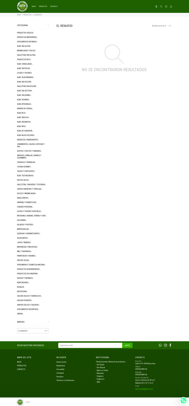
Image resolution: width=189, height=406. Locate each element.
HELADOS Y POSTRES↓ (25, 225)
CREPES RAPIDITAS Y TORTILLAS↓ (29, 189)
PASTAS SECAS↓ (23, 260)
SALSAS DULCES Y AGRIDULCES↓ (29, 296)
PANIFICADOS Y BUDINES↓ (26, 256)
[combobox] (33, 330)
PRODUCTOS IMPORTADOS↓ (27, 37)
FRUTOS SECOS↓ (23, 180)
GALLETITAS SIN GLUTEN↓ (26, 55)
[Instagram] (165, 345)
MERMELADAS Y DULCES (26, 51)
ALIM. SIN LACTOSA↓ (25, 91)
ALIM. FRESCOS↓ (23, 117)
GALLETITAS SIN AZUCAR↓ (27, 86)
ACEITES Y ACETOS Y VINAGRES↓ (29, 151)
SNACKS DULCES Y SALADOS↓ (28, 305)
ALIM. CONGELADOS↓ (25, 64)
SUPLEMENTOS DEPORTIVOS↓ (28, 309)
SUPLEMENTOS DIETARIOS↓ (27, 42)
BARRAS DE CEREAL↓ (25, 108)
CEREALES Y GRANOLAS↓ (26, 162)
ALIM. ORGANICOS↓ (24, 122)
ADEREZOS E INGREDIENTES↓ (28, 140)
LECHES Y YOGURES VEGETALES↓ (29, 211)
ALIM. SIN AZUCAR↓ (24, 82)
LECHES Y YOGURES (24, 73)
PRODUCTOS (27, 15)
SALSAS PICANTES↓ (24, 300)
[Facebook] (170, 345)
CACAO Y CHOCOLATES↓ (26, 171)
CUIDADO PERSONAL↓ (25, 207)
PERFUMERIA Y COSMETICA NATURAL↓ (31, 265)
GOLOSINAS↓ (22, 220)
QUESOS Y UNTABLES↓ (25, 278)
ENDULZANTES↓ (23, 198)
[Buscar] (161, 6)
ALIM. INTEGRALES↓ (24, 104)
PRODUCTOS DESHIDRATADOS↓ (28, 269)
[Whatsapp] (160, 345)
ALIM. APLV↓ (21, 126)
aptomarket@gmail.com (144, 389)
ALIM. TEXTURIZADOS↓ (25, 176)
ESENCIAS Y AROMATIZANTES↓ (28, 233)
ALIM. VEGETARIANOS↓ (25, 77)
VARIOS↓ (20, 314)
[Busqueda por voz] (156, 6)
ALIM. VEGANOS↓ (23, 100)
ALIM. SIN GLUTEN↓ (24, 46)
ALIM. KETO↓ (21, 113)
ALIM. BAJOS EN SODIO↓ (26, 135)
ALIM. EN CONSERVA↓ (25, 131)
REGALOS (20, 287)
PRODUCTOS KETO (24, 59)
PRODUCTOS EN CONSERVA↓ (27, 274)
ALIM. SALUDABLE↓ (24, 95)
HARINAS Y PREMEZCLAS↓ (27, 202)
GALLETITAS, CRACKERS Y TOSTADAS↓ (31, 184)
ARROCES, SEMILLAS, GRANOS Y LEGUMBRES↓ (29, 156)
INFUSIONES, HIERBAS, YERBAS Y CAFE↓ (32, 216)
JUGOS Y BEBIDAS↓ (24, 242)
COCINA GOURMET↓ (24, 167)
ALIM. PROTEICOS (23, 68)
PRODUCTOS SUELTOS (25, 33)
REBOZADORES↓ (23, 283)
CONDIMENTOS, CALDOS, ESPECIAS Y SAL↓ (31, 145)
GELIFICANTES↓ (22, 238)
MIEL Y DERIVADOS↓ (24, 251)
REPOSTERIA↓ (22, 291)
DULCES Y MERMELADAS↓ (26, 193)
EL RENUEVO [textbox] (32, 331)
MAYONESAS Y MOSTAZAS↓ (27, 247)
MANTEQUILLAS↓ (23, 229)
